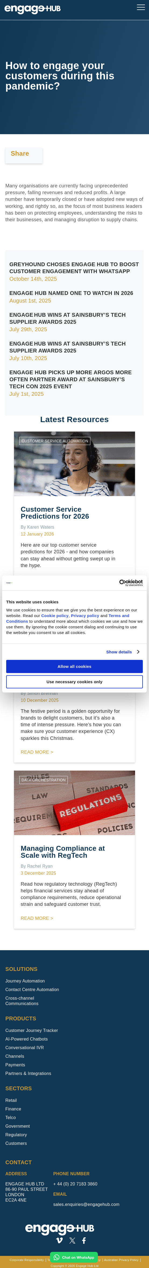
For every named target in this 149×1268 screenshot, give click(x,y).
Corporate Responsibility (27, 1260)
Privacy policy (85, 615)
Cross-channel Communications (21, 1001)
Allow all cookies (74, 666)
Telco (10, 1117)
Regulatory (16, 1134)
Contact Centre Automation (32, 989)
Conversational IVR (24, 1047)
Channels (14, 1056)
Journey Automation (25, 981)
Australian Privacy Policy (121, 1260)
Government (17, 1126)
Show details (119, 652)
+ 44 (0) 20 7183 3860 (75, 1184)
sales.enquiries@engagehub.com (86, 1204)
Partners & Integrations (28, 1073)
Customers (16, 1143)
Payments (15, 1065)
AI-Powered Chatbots (26, 1039)
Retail (11, 1100)
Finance (13, 1109)
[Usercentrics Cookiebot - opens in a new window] (119, 582)
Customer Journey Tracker (31, 1030)
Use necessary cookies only (74, 681)
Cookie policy (54, 615)
